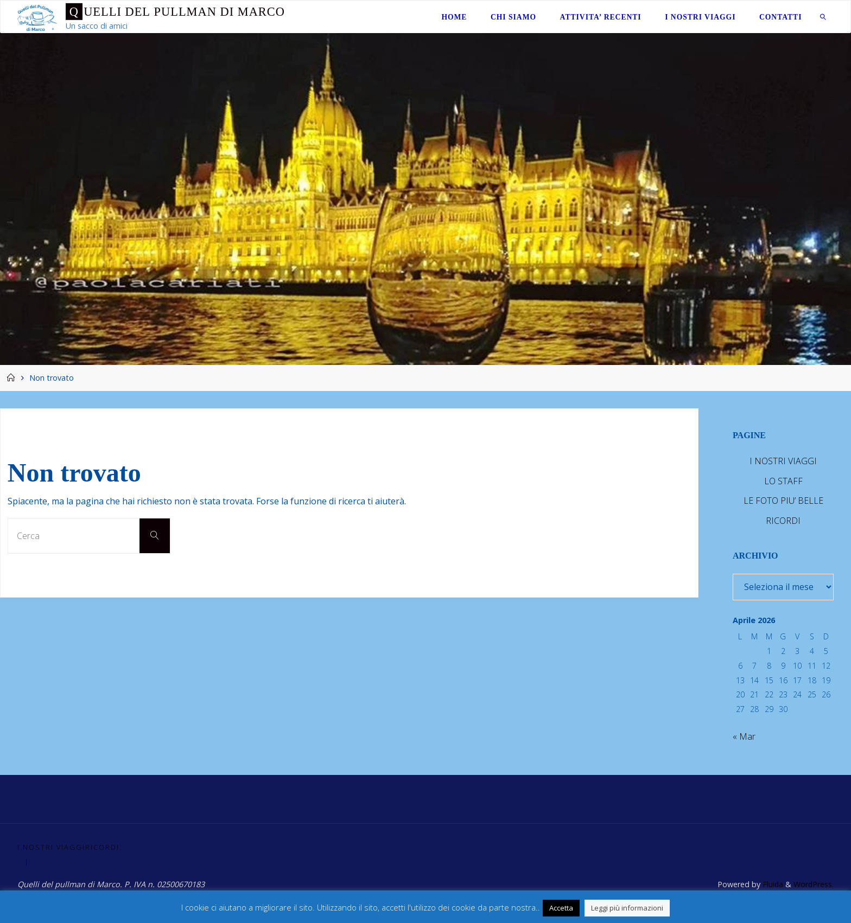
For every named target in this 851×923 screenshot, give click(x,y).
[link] (823, 17)
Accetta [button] (561, 908)
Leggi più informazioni (627, 908)
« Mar (744, 736)
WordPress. (813, 885)
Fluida (771, 885)
